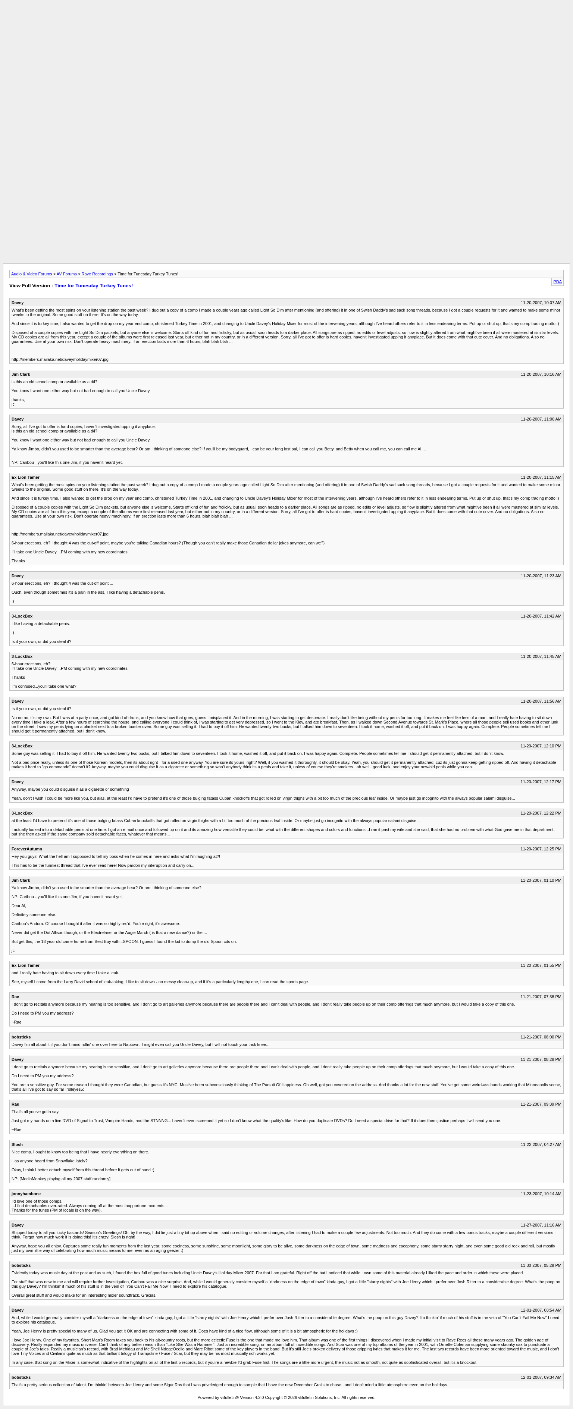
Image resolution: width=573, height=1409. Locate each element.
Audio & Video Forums (31, 274)
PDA (557, 281)
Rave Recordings (97, 274)
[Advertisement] (286, 20)
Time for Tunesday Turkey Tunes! (93, 285)
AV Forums (67, 274)
